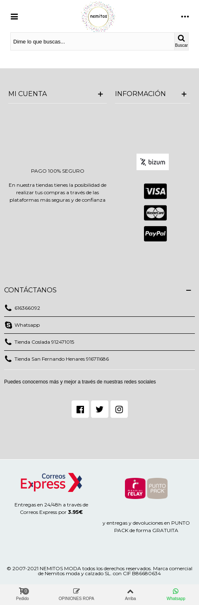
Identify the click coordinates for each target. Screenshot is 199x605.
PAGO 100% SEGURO (57, 171)
